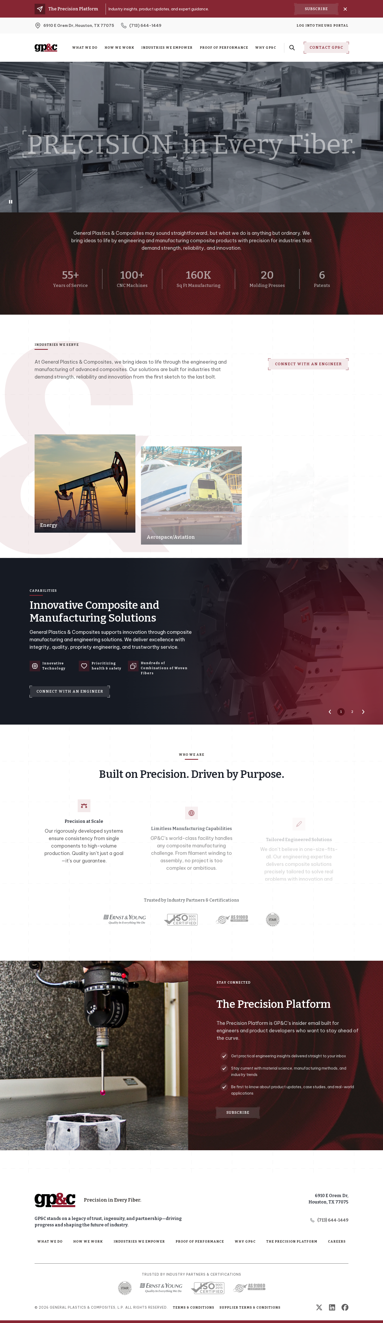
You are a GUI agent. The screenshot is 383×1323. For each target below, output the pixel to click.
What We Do (84, 48)
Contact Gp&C (326, 47)
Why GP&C (265, 48)
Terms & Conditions (193, 1307)
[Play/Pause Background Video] (10, 201)
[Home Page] (55, 1200)
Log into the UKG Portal (322, 25)
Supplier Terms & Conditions (250, 1307)
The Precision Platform (291, 1241)
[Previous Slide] (330, 712)
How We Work (119, 48)
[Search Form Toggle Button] (292, 47)
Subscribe (316, 9)
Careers (337, 1241)
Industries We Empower (167, 48)
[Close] (345, 9)
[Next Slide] (363, 712)
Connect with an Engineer (308, 340)
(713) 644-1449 (329, 1220)
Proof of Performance (224, 48)
